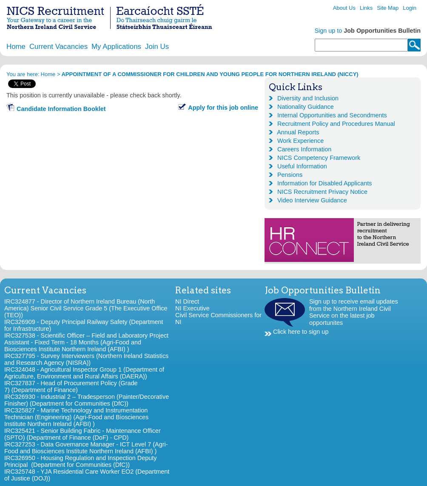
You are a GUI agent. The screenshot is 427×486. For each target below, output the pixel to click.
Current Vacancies (58, 47)
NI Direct (187, 301)
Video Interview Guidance (312, 200)
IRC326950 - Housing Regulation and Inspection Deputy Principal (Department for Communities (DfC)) (80, 461)
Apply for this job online (223, 107)
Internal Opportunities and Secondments (332, 115)
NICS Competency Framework (318, 157)
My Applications (116, 47)
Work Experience (300, 140)
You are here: (23, 74)
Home (16, 47)
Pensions (289, 174)
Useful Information (302, 166)
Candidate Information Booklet (61, 108)
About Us (344, 8)
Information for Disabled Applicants (324, 183)
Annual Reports (298, 132)
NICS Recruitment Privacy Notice (322, 191)
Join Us (157, 47)
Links (366, 8)
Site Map (388, 8)
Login (409, 8)
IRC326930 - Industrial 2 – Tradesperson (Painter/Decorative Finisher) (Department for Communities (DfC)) (86, 400)
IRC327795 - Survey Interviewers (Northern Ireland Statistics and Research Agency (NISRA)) (86, 359)
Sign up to (368, 30)
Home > (50, 74)
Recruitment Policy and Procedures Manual (336, 123)
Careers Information (304, 149)
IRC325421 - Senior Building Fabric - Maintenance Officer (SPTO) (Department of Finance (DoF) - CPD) (82, 434)
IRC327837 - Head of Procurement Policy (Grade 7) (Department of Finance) (71, 386)
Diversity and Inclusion (308, 98)
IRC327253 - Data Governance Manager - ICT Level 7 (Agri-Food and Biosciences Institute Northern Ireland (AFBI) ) (86, 448)
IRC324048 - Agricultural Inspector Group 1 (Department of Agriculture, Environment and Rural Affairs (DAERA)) (84, 373)
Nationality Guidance (305, 106)
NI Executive (192, 308)
